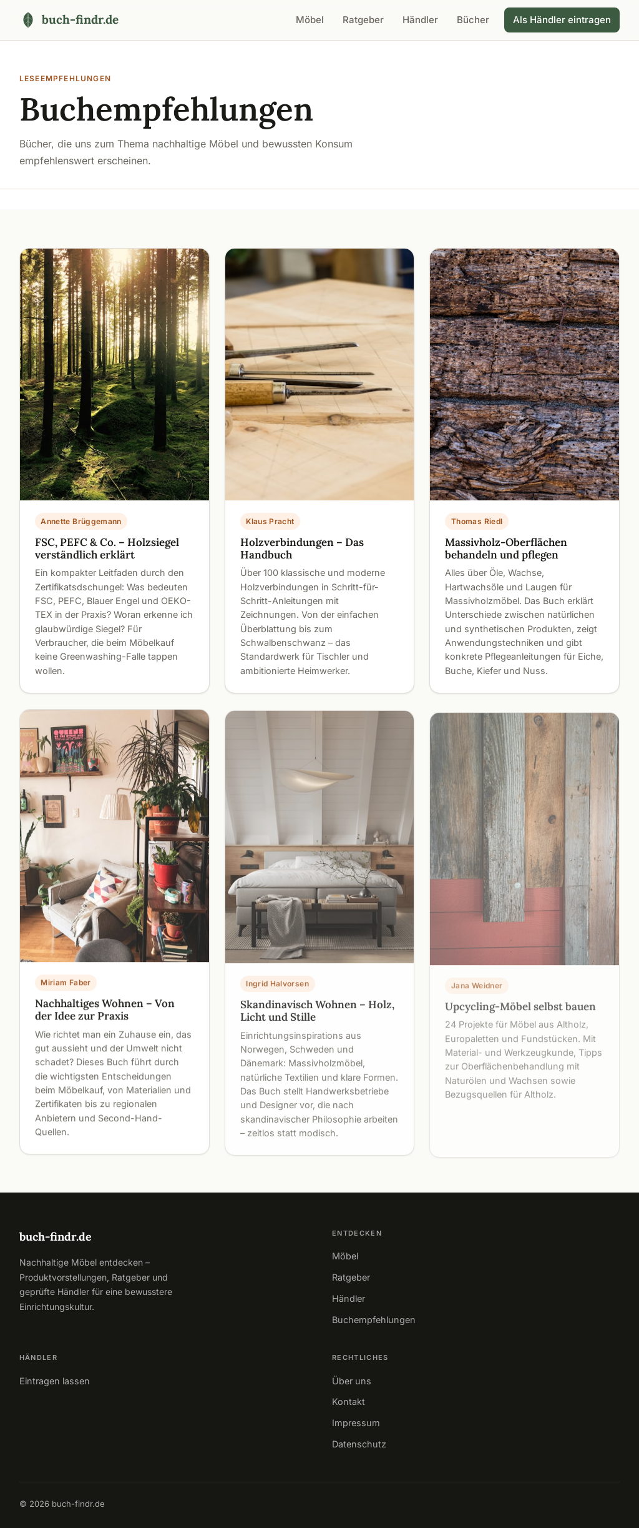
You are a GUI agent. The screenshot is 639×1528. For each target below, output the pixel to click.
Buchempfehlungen (374, 1319)
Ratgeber (363, 20)
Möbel (310, 20)
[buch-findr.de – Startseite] (69, 19)
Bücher (473, 20)
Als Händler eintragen (562, 20)
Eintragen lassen (54, 1381)
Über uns (351, 1381)
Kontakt (348, 1401)
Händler (420, 20)
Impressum (356, 1422)
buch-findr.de (55, 1236)
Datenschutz (359, 1444)
